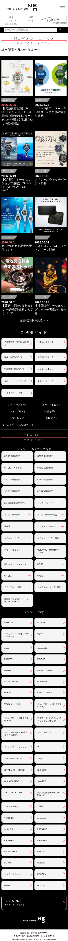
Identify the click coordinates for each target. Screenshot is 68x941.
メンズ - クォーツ (45, 503)
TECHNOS (9, 818)
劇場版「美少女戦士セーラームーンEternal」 (16, 600)
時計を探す (50, 411)
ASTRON (8, 622)
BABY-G (41, 851)
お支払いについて (45, 342)
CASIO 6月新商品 (45, 468)
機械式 (7, 526)
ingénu (40, 633)
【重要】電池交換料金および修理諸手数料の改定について (17, 309)
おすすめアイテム (17, 404)
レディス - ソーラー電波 (48, 538)
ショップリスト (17, 411)
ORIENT (8, 693)
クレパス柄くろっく (46, 732)
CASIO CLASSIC (45, 693)
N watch (8, 670)
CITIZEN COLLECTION (14, 770)
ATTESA (41, 622)
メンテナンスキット (13, 874)
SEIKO (40, 564)
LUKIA (7, 886)
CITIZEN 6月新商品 (13, 468)
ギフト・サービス (45, 381)
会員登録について (45, 357)
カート (31, 21)
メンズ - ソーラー (12, 515)
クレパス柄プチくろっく (15, 747)
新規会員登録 (11, 24)
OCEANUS (42, 681)
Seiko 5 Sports (10, 829)
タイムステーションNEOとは (17, 425)
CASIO (40, 576)
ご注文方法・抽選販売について (17, 343)
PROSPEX (9, 840)
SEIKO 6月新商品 (12, 479)
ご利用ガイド (50, 418)
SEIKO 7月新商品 (12, 456)
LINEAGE (41, 874)
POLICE (41, 863)
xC (38, 747)
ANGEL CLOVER (45, 670)
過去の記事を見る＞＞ (34, 320)
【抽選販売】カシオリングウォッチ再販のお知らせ (51, 309)
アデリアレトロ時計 (13, 587)
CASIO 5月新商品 (45, 479)
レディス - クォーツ (46, 526)
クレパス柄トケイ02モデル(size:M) (16, 719)
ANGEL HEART (11, 681)
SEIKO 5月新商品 (12, 491)
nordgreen (41, 818)
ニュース (8, 99)
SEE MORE (36, 903)
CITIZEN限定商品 (45, 491)
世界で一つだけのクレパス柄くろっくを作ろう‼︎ (49, 719)
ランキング (18, 418)
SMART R (41, 781)
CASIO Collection (12, 704)
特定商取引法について (14, 369)
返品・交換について (13, 357)
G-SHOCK (42, 770)
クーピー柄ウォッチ (13, 758)
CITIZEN (8, 576)
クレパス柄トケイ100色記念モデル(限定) (16, 733)
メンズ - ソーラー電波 (47, 515)
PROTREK (42, 840)
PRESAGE (42, 829)
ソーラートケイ (11, 806)
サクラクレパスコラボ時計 (49, 587)
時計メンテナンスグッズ (15, 564)
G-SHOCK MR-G (12, 781)
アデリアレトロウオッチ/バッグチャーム (16, 635)
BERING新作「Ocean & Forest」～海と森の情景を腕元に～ (50, 112)
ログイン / (11, 21)
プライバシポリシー (46, 369)
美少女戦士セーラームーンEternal (49, 794)
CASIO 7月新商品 (45, 456)
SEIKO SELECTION (13, 792)
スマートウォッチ (12, 550)
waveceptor (42, 648)
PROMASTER (10, 851)
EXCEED (8, 659)
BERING (8, 863)
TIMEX (40, 806)
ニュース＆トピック (50, 404)
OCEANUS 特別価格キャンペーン (49, 551)
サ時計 (40, 758)
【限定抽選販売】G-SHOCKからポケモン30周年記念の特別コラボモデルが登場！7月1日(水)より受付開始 (17, 116)
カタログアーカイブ (13, 393)
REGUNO (41, 886)
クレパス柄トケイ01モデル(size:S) (49, 705)
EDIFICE (41, 659)
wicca (6, 648)
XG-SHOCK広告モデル (14, 503)
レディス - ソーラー (13, 538)
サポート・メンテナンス (15, 381)
